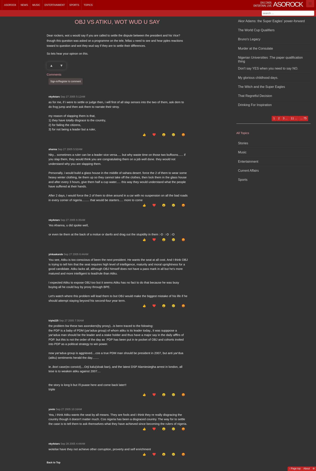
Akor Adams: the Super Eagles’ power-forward (271, 21)
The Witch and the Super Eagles (261, 86)
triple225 (53, 320)
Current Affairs (248, 170)
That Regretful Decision (255, 96)
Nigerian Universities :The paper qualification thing (270, 59)
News (24, 5)
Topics (88, 5)
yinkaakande (56, 254)
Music (36, 5)
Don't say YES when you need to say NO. (268, 68)
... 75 (303, 118)
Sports (74, 5)
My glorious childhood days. (258, 77)
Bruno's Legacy (249, 39)
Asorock (10, 5)
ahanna (53, 149)
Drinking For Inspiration (255, 105)
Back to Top (53, 462)
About (307, 468)
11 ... (294, 118)
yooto (52, 409)
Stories (243, 143)
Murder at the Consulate (255, 48)
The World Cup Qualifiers (256, 30)
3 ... (285, 118)
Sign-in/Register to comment (65, 81)
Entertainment (55, 5)
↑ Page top (294, 468)
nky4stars (54, 96)
